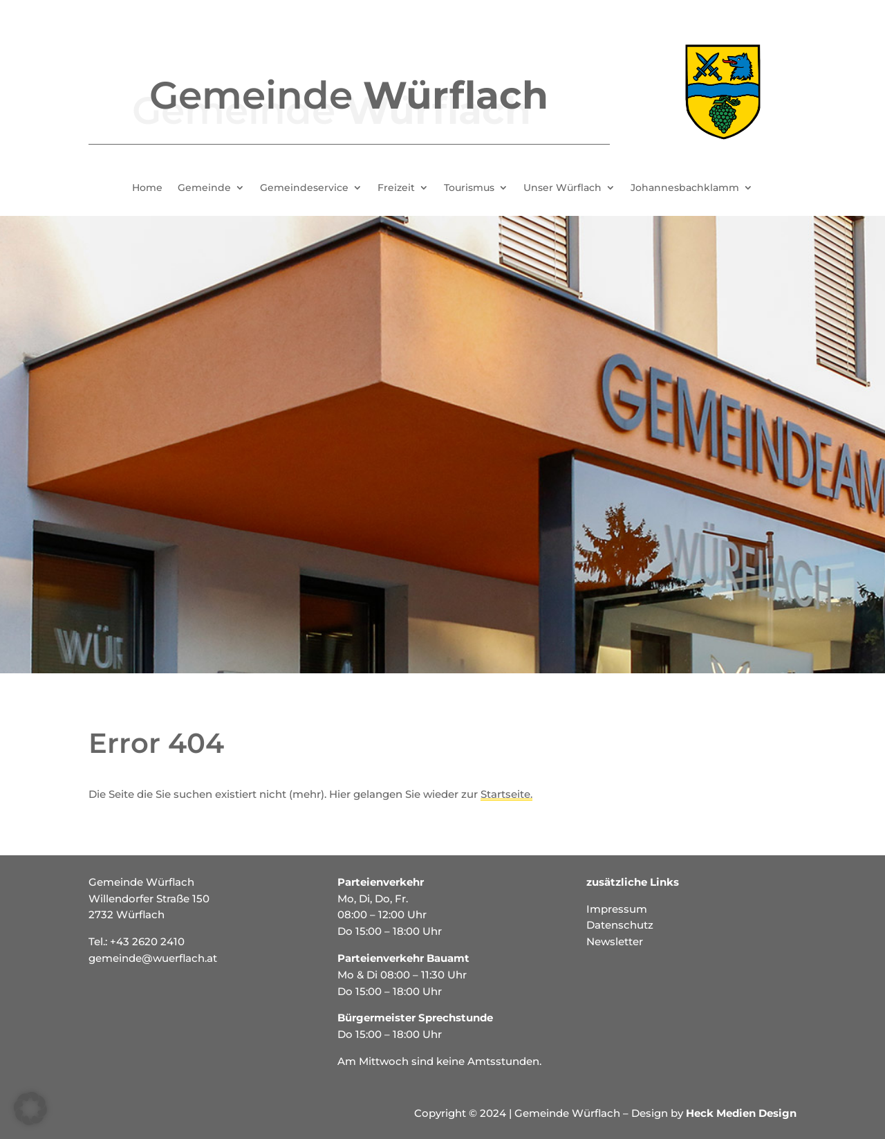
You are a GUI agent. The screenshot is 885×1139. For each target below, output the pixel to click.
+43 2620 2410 (147, 941)
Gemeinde (204, 188)
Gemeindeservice (304, 188)
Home (147, 188)
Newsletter (614, 941)
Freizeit (396, 188)
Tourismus (469, 188)
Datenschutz (619, 924)
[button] (30, 1108)
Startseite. (506, 794)
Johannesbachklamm (685, 188)
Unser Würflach (562, 188)
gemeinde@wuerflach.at (152, 958)
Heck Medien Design (741, 1113)
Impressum (616, 908)
